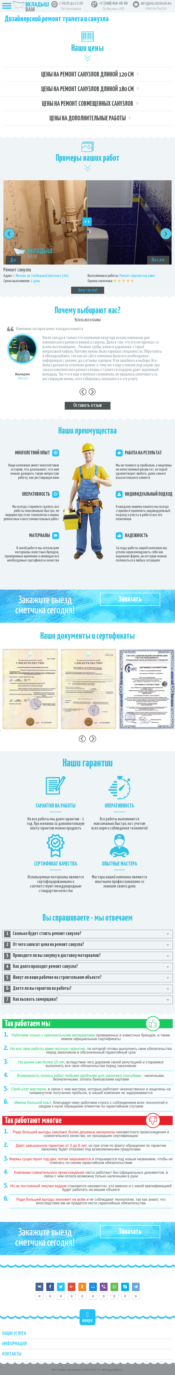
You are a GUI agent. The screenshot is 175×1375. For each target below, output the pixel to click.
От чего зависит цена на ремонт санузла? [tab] (44, 945)
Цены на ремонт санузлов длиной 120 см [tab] (87, 75)
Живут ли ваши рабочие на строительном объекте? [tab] (53, 978)
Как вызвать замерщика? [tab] (31, 1000)
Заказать (130, 599)
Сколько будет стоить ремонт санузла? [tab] (42, 934)
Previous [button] (9, 233)
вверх (87, 1317)
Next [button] (166, 233)
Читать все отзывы (87, 320)
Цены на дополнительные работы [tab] (87, 118)
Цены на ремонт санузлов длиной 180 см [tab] (87, 89)
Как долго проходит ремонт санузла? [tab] (41, 967)
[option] (87, 237)
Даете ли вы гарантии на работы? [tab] (38, 989)
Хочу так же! (87, 290)
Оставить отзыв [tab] (87, 405)
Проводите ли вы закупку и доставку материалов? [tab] (52, 956)
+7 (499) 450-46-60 (113, 3)
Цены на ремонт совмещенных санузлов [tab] (87, 104)
